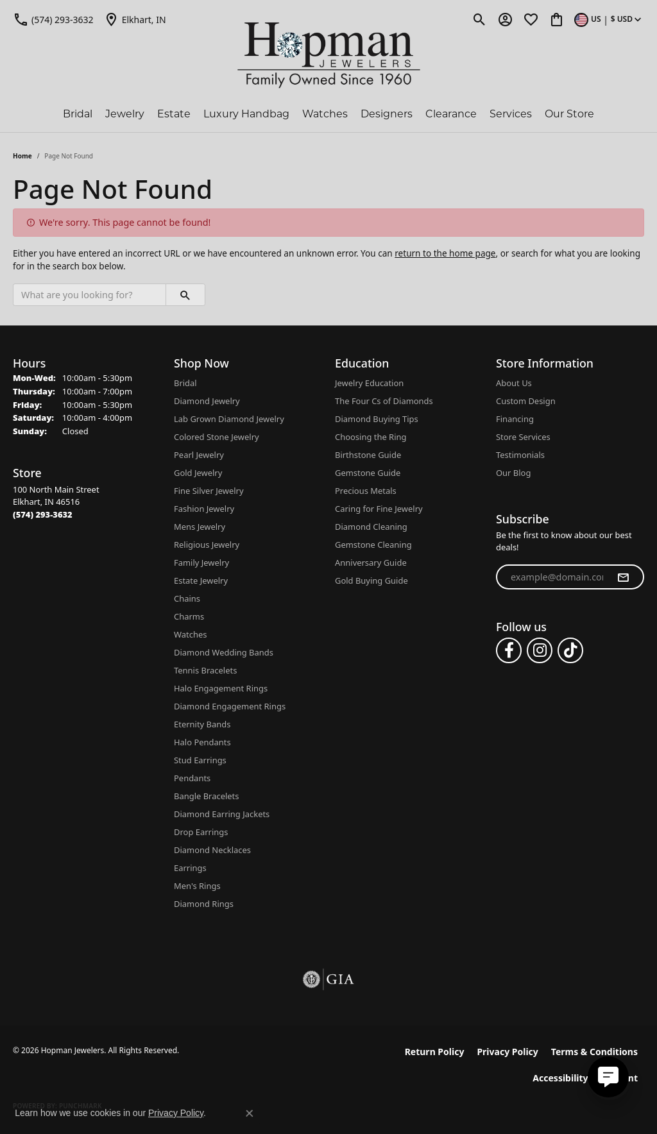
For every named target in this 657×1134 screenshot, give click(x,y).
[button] (480, 19)
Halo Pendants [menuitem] (202, 742)
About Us (514, 383)
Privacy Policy (507, 1051)
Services (511, 114)
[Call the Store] (43, 514)
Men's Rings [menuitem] (197, 886)
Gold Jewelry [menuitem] (198, 472)
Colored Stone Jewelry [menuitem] (216, 437)
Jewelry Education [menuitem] (369, 383)
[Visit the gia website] (328, 979)
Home (22, 155)
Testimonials (520, 455)
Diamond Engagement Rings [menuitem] (230, 706)
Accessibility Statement (585, 1078)
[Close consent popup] (249, 1113)
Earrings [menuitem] (190, 868)
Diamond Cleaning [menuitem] (371, 526)
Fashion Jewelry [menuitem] (204, 508)
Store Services (523, 437)
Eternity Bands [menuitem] (202, 724)
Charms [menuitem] (189, 616)
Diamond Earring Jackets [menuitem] (221, 814)
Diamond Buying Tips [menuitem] (376, 419)
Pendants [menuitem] (192, 778)
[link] (53, 19)
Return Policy (435, 1051)
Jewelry (124, 114)
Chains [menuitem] (187, 598)
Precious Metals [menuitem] (366, 490)
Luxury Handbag (246, 114)
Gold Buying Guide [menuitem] (371, 580)
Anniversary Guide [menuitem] (371, 562)
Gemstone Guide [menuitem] (367, 472)
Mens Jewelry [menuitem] (199, 526)
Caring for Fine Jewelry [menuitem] (379, 508)
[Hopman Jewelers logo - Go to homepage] (328, 55)
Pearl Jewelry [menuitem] (199, 455)
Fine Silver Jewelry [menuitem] (209, 490)
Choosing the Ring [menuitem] (370, 437)
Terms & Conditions (594, 1051)
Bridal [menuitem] (185, 383)
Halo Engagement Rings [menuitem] (221, 688)
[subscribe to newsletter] (623, 577)
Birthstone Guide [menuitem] (368, 455)
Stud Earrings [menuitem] (200, 760)
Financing (515, 419)
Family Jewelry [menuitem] (201, 562)
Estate (174, 114)
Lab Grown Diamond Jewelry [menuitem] (229, 419)
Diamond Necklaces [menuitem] (212, 850)
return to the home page (445, 253)
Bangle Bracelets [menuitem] (206, 796)
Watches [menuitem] (190, 634)
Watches (325, 114)
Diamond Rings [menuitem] (204, 904)
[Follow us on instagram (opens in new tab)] (539, 650)
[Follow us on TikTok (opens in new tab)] (570, 650)
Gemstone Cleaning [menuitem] (373, 544)
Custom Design (526, 401)
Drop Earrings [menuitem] (201, 832)
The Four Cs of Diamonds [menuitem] (384, 401)
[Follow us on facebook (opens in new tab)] (509, 650)
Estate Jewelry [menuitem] (201, 580)
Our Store (569, 114)
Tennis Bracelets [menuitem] (205, 670)
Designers (387, 114)
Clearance (451, 114)
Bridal (77, 114)
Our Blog (513, 472)
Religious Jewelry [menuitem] (206, 544)
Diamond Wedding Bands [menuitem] (223, 652)
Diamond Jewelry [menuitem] (207, 401)
